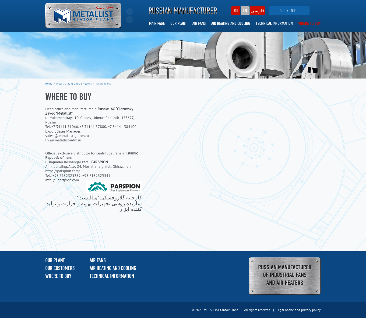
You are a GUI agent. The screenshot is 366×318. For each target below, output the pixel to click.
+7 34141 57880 (93, 126)
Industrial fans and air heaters (74, 83)
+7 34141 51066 (64, 126)
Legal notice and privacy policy (299, 310)
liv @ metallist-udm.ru (63, 140)
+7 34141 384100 (122, 126)
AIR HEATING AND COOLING (230, 23)
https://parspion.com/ (62, 170)
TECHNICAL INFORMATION (274, 23)
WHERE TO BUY (309, 23)
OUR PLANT (178, 23)
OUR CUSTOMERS (60, 268)
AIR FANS (199, 23)
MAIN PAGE (157, 23)
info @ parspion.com (62, 180)
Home (48, 83)
